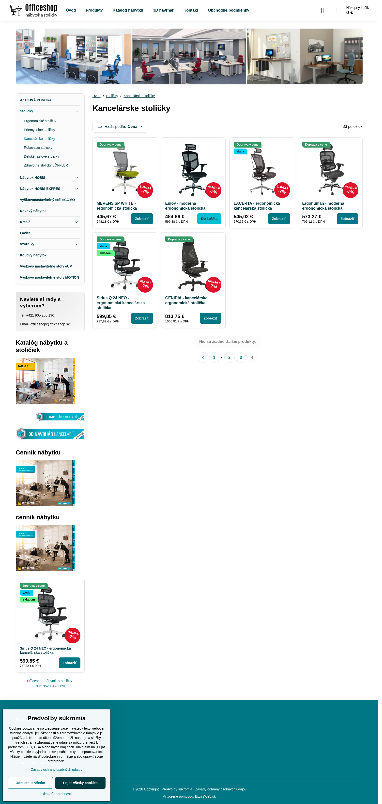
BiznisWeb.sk (205, 796)
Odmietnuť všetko (30, 783)
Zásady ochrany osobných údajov (220, 789)
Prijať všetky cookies (80, 783)
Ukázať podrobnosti (57, 794)
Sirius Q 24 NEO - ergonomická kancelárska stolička (121, 303)
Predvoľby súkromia (177, 789)
